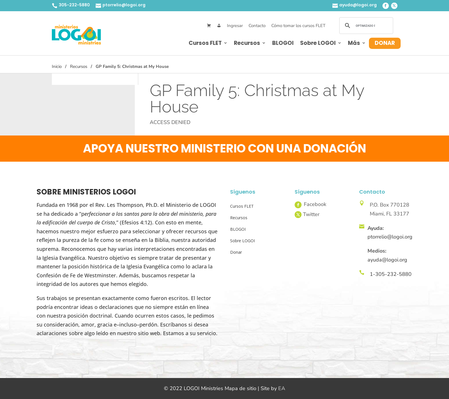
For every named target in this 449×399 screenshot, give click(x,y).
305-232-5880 (74, 5)
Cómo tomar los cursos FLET (298, 25)
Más (354, 43)
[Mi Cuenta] (219, 25)
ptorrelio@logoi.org (124, 5)
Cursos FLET (205, 43)
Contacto (257, 25)
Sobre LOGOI (318, 43)
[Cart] (209, 25)
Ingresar (235, 25)
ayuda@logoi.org (358, 5)
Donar (385, 43)
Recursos (247, 43)
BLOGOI (283, 43)
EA (281, 388)
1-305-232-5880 (391, 274)
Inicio (57, 66)
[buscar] (365, 25)
